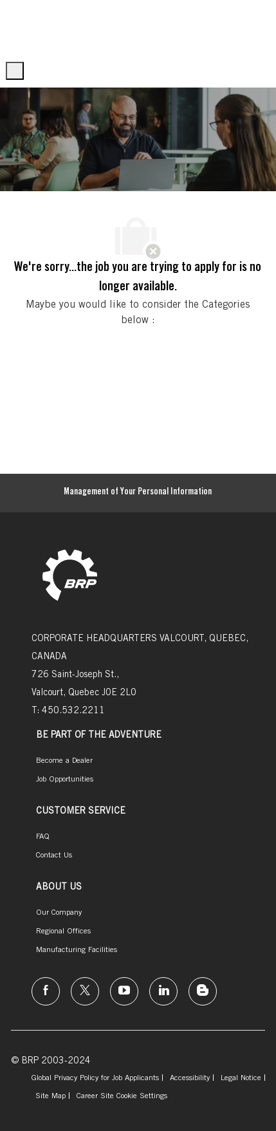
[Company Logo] (25, 27)
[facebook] (46, 991)
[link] (70, 576)
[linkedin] (163, 991)
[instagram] (124, 991)
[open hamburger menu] (15, 71)
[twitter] (85, 991)
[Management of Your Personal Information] (138, 493)
